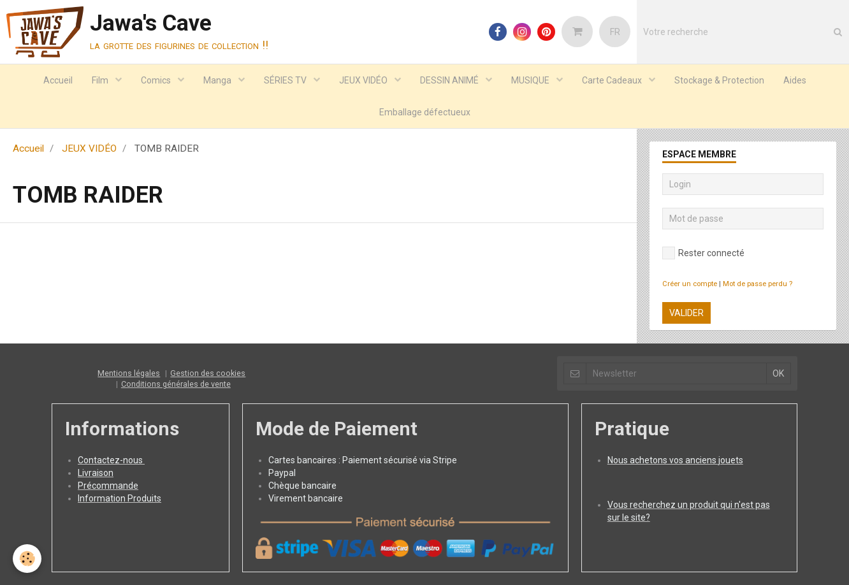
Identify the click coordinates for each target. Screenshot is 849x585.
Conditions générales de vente (176, 384)
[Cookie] (27, 558)
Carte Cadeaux (613, 80)
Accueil (58, 80)
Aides (794, 80)
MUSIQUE (531, 80)
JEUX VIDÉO (364, 80)
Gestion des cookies (207, 373)
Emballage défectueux (424, 112)
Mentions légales (129, 373)
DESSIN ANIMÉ (450, 80)
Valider (686, 313)
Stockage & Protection (719, 80)
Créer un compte (689, 284)
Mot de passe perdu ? (757, 284)
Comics (157, 80)
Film (101, 80)
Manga (218, 80)
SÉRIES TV (286, 80)
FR (615, 32)
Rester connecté (703, 253)
